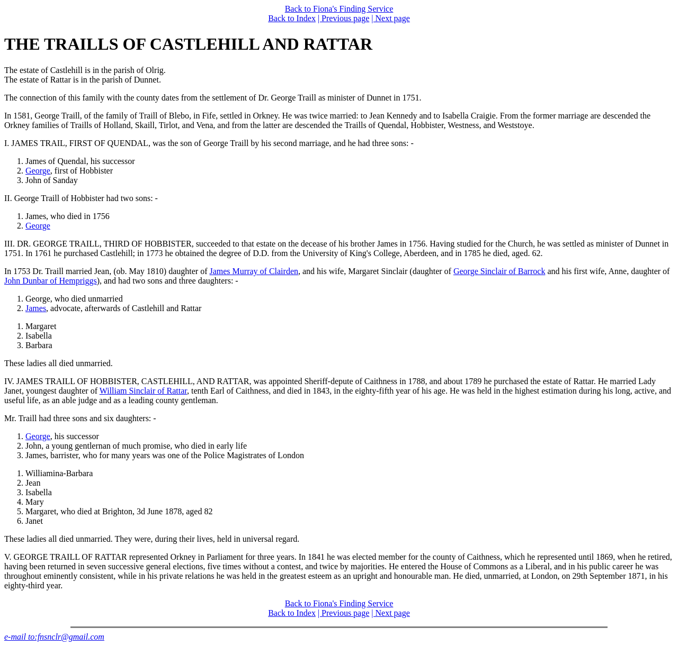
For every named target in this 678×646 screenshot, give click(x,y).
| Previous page (343, 18)
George (37, 170)
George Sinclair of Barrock (499, 271)
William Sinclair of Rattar (143, 390)
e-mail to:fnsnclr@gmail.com (54, 636)
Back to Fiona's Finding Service (339, 8)
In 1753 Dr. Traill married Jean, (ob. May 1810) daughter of (106, 271)
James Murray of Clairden (253, 271)
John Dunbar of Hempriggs (50, 280)
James (35, 308)
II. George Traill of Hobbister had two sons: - (81, 198)
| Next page (390, 18)
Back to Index (292, 18)
